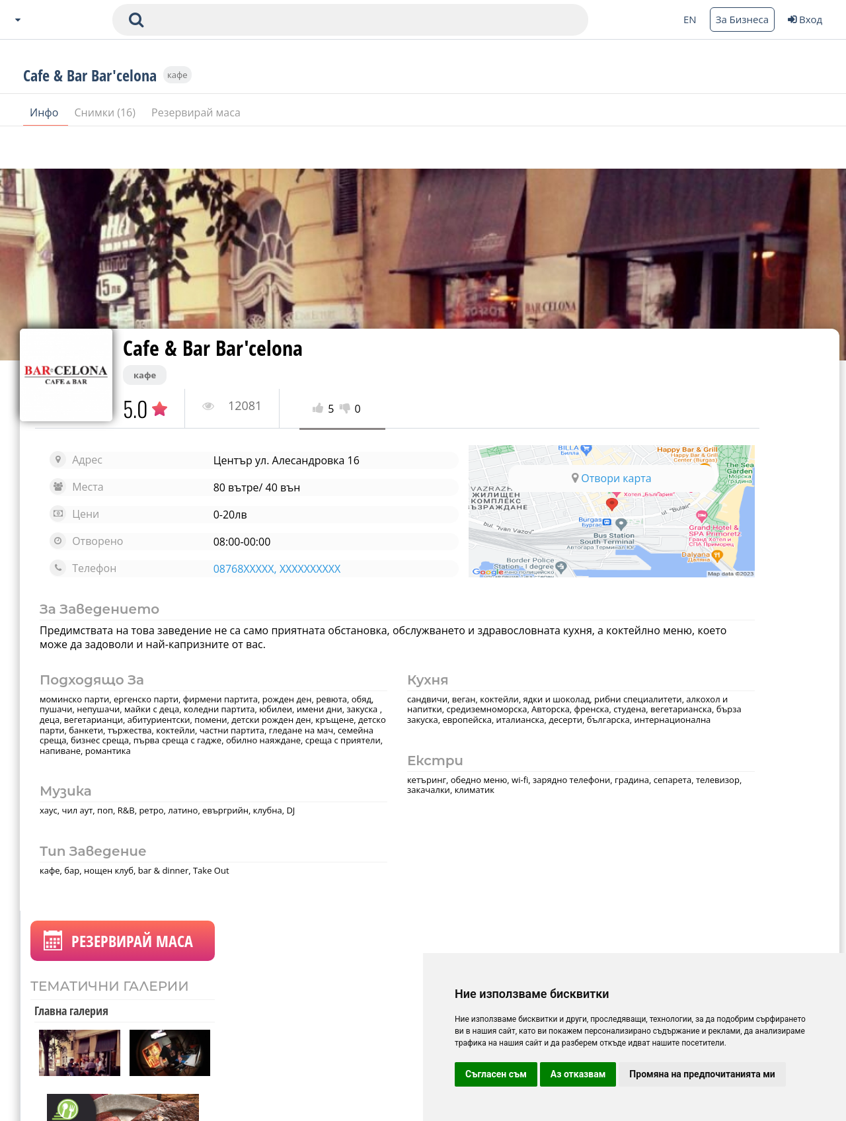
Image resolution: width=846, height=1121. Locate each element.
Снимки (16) (107, 151)
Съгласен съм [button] (496, 1074)
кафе (177, 114)
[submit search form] (136, 20)
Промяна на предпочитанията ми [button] (702, 1074)
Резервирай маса (196, 151)
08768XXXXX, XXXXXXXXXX (241, 568)
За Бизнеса (742, 19)
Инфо (45, 151)
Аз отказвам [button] (578, 1074)
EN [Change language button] (690, 19)
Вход (805, 19)
